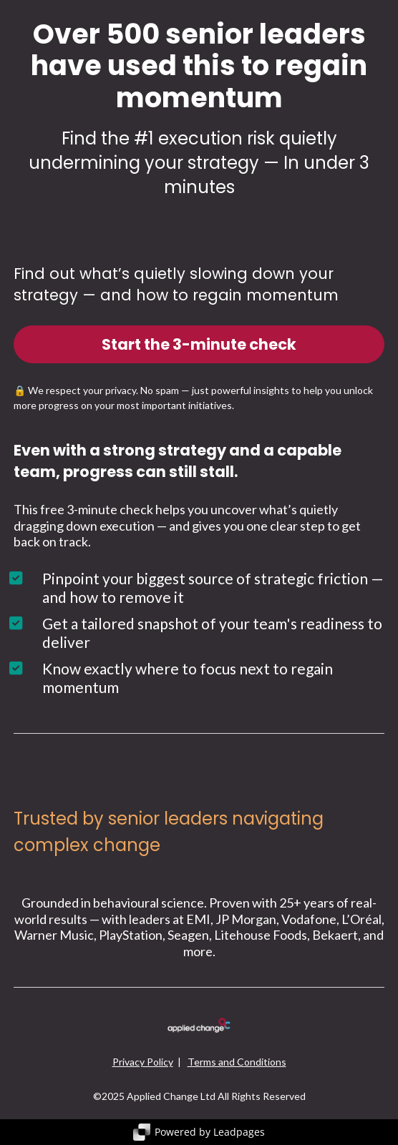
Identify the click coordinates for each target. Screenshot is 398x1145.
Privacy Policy (142, 1062)
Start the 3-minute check (199, 344)
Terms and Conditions (237, 1062)
